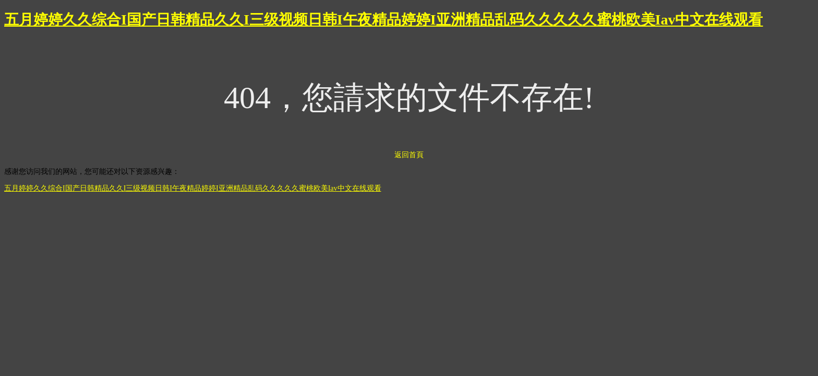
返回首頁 (409, 155)
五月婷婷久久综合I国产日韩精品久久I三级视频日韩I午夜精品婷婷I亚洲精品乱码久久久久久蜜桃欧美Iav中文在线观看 (383, 19)
